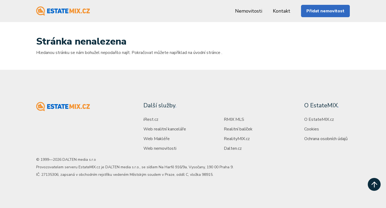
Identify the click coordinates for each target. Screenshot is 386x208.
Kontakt (281, 11)
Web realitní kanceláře (164, 129)
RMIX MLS (234, 119)
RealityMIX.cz (237, 139)
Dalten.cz (233, 148)
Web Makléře (156, 139)
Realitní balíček (238, 129)
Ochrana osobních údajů (326, 139)
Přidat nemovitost (325, 11)
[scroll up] (374, 184)
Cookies (311, 129)
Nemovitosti (248, 11)
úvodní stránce (206, 53)
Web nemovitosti (159, 148)
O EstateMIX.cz (319, 119)
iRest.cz (150, 119)
